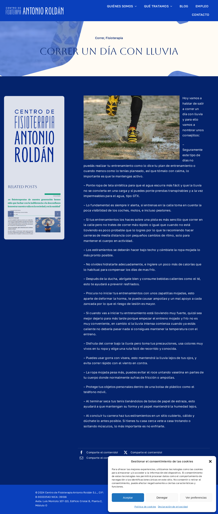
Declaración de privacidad (173, 506)
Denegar (162, 497)
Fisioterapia (114, 38)
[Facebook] (98, 452)
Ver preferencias (196, 497)
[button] (210, 461)
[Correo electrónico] (98, 457)
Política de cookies (145, 506)
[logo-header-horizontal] (34, 8)
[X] (142, 452)
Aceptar (128, 497)
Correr (99, 38)
